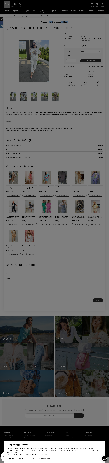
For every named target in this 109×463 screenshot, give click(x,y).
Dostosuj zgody (30, 458)
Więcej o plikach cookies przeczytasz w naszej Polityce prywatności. (27, 454)
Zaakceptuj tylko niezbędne (15, 458)
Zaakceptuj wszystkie (44, 458)
